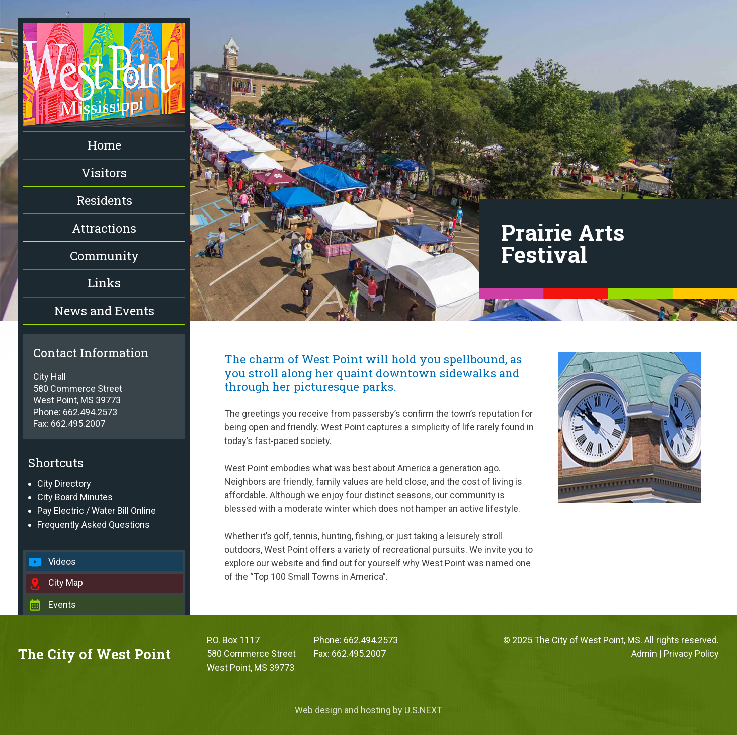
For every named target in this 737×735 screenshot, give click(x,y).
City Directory (64, 483)
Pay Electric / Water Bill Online (96, 510)
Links (104, 283)
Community (104, 256)
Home (104, 145)
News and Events (104, 311)
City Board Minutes (75, 497)
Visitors (104, 173)
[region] (368, 160)
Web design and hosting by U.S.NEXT (368, 710)
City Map (65, 582)
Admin (644, 653)
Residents (104, 200)
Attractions (104, 228)
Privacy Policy (691, 653)
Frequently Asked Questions (93, 524)
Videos (62, 561)
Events (62, 604)
